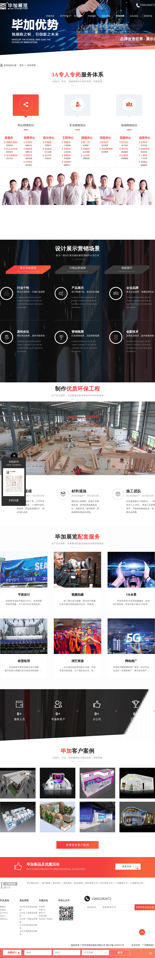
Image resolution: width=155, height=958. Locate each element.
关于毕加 (64, 16)
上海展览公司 (136, 883)
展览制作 (67, 883)
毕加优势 (120, 16)
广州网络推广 (148, 945)
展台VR (42, 913)
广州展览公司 (121, 883)
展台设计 (57, 883)
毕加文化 (78, 16)
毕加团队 (92, 16)
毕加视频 (106, 16)
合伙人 (3, 916)
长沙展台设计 (33, 883)
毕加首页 (50, 16)
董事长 (3, 907)
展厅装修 (46, 883)
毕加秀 (42, 907)
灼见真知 (4, 900)
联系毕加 (148, 16)
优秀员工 (4, 919)
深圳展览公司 (91, 883)
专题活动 (43, 900)
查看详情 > (128, 866)
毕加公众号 (64, 900)
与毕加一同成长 (46, 919)
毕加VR (42, 910)
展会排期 (24, 900)
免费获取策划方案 (145, 907)
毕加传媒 (43, 916)
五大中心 (4, 913)
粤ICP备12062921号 (115, 945)
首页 (21, 65)
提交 (120, 952)
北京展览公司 (106, 883)
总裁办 (3, 910)
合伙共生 (134, 16)
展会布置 (78, 883)
